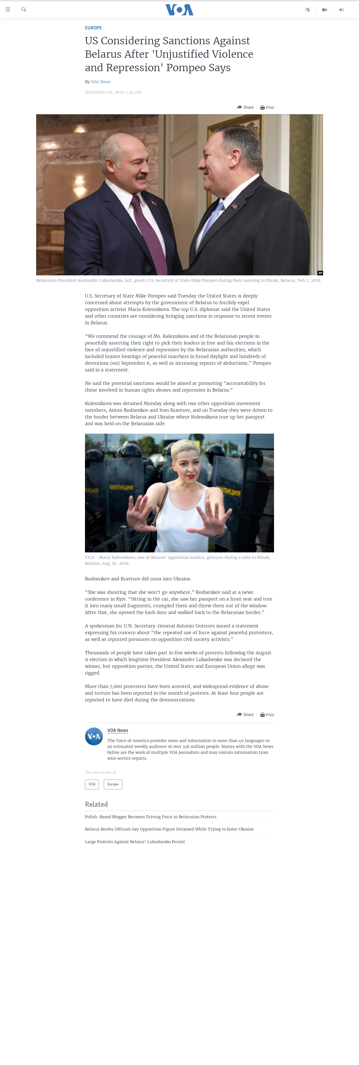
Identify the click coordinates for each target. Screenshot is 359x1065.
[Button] (245, 107)
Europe (93, 28)
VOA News (101, 81)
